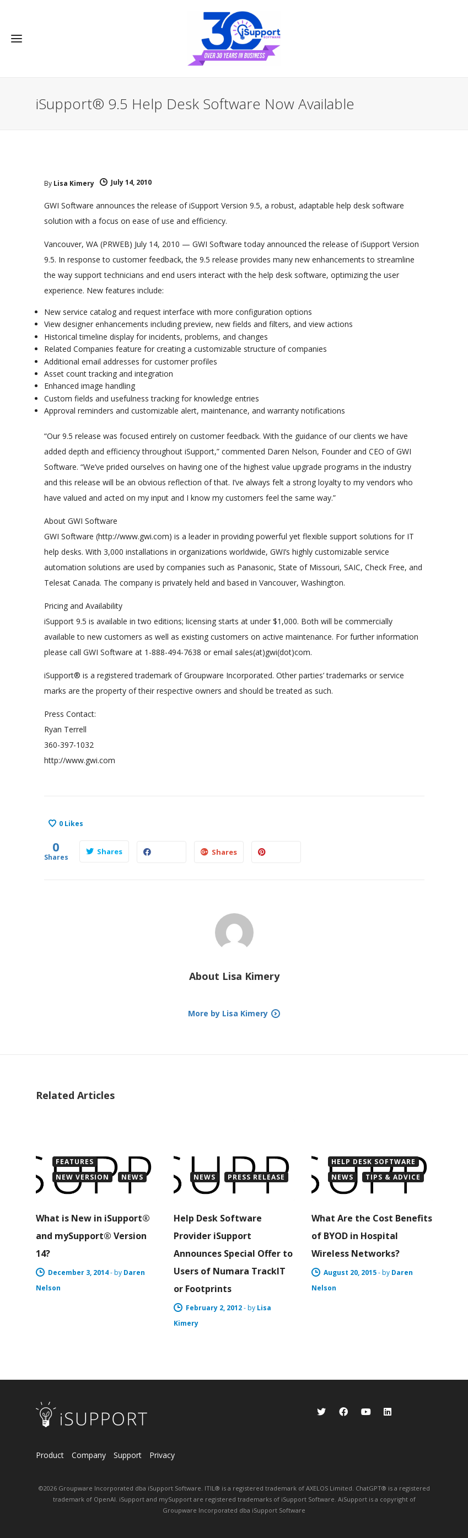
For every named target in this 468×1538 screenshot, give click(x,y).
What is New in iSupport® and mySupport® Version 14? (93, 1236)
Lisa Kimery (73, 183)
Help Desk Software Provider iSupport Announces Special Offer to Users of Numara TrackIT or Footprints (233, 1253)
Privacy (162, 1455)
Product (50, 1455)
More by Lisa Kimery (228, 1013)
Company (89, 1455)
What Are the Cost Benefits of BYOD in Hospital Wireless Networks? (371, 1236)
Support (128, 1455)
